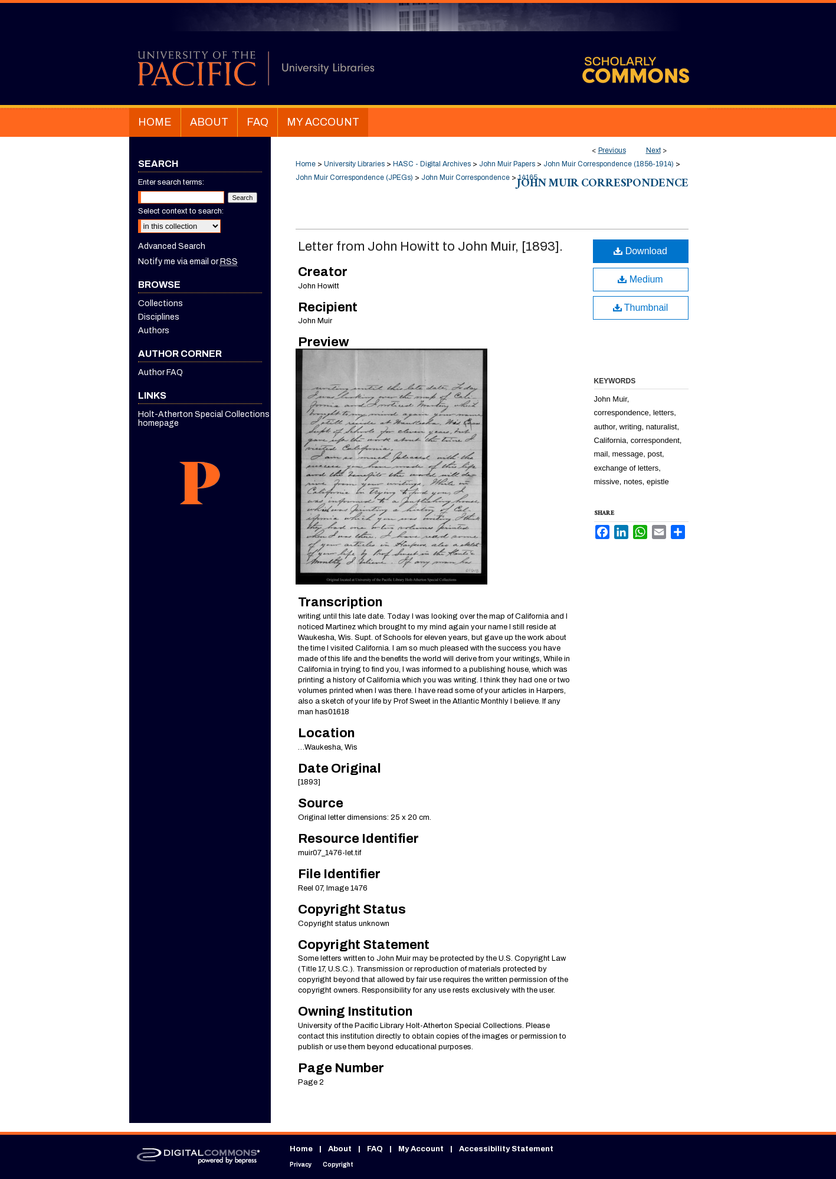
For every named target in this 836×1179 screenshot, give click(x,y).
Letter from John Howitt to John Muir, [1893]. (430, 246)
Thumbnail (640, 308)
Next (653, 150)
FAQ (375, 1149)
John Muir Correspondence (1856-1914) (608, 164)
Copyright (338, 1164)
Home (306, 164)
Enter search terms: (171, 182)
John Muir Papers (507, 164)
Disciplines (158, 317)
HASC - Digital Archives (432, 164)
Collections (160, 303)
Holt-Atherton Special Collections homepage (204, 419)
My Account (421, 1149)
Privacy (301, 1164)
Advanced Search (171, 246)
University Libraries (354, 164)
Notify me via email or (188, 261)
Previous (612, 150)
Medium (640, 279)
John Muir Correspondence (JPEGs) (354, 177)
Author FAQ (160, 372)
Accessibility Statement (506, 1149)
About (340, 1149)
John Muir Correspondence (465, 177)
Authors (153, 330)
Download (640, 251)
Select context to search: (181, 211)
